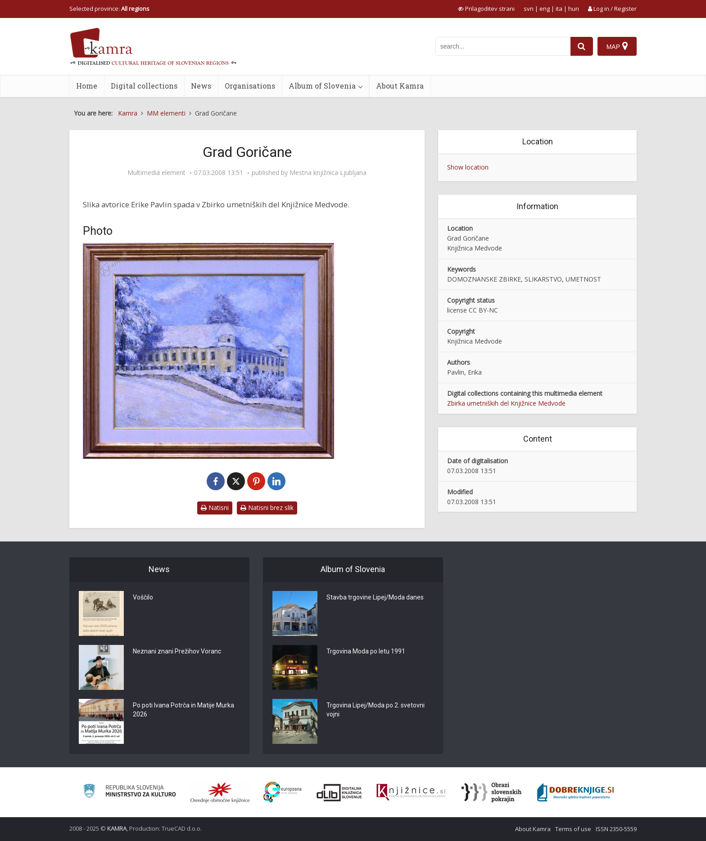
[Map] (617, 46)
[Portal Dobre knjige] (575, 792)
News (201, 85)
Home (86, 85)
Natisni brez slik (267, 507)
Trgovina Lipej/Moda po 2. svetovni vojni (375, 710)
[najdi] (581, 46)
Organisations (250, 85)
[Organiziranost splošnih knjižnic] (220, 792)
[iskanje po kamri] (502, 46)
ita (559, 8)
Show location (468, 167)
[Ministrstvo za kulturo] (129, 792)
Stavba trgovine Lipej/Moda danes (375, 597)
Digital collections (144, 85)
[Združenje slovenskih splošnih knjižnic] (411, 792)
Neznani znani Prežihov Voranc (177, 651)
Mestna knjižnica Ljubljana (328, 173)
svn (529, 8)
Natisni (215, 507)
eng (544, 8)
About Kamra (400, 85)
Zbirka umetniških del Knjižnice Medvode (506, 403)
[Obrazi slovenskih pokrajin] (491, 792)
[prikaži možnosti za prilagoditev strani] (486, 8)
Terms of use (573, 829)
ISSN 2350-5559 (616, 829)
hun (573, 8)
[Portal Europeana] (282, 792)
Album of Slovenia (322, 85)
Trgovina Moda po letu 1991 (365, 651)
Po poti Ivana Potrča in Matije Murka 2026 (183, 710)
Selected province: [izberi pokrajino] (109, 8)
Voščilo (143, 597)
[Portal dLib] (339, 792)
